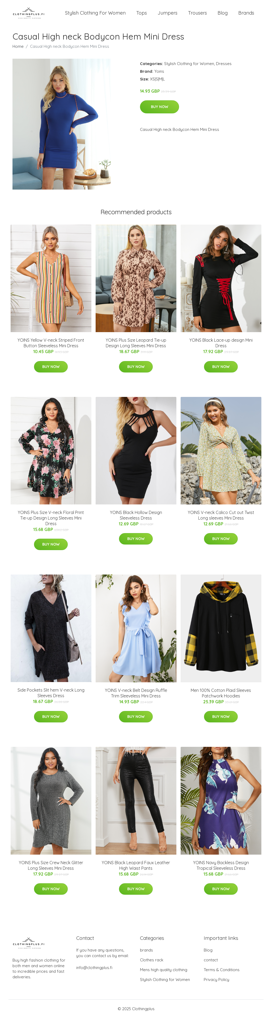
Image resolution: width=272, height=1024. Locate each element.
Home (18, 52)
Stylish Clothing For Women (95, 16)
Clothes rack (151, 966)
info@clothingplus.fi (94, 973)
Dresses (224, 69)
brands (146, 956)
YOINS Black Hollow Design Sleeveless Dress (136, 521)
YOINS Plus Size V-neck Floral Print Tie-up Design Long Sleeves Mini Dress (51, 524)
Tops (141, 16)
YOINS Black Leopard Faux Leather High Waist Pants (136, 871)
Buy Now (159, 112)
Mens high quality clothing (163, 975)
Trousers (197, 16)
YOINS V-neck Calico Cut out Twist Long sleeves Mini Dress (221, 521)
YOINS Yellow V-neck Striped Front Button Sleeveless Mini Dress (51, 349)
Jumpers (167, 16)
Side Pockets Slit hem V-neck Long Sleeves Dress (51, 698)
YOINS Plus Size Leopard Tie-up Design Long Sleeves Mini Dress (136, 349)
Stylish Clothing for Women (189, 69)
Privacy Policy (216, 985)
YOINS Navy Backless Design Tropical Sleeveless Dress (221, 871)
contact (211, 966)
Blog (223, 16)
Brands (246, 16)
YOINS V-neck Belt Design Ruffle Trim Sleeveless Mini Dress (136, 698)
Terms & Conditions (222, 975)
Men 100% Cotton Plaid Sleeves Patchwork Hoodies (221, 698)
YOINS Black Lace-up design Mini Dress (221, 349)
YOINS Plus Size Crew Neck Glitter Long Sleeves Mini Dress (51, 871)
